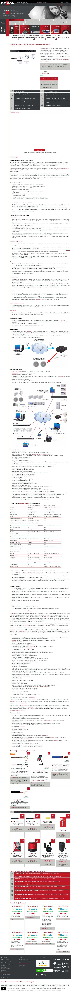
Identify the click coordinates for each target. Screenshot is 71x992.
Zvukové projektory (40, 35)
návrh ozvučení (49, 894)
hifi (28, 514)
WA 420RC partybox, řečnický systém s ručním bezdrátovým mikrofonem (63, 856)
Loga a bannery (5, 971)
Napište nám (22, 965)
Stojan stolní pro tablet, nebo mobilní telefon (40, 771)
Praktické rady (4, 962)
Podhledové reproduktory (18, 35)
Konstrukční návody (6, 961)
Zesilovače (12, 613)
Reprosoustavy (30, 35)
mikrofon (68, 250)
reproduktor (15, 738)
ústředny (63, 320)
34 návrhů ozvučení (63, 829)
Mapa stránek (4, 977)
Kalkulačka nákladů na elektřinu (42, 686)
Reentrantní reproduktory (53, 35)
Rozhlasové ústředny (51, 37)
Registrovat (67, 2)
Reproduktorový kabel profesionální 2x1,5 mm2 (17, 823)
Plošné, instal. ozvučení (19, 46)
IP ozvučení (15, 39)
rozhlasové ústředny (17, 371)
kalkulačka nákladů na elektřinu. (17, 710)
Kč (65, 4)
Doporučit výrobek (47, 87)
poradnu (49, 886)
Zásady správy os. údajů (24, 961)
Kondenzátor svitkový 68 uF (48, 822)
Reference (3, 967)
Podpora (39, 2)
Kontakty (45, 2)
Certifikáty (3, 970)
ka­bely (41, 191)
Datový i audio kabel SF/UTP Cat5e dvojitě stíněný (19, 765)
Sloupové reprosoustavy (18, 37)
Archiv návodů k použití (7, 964)
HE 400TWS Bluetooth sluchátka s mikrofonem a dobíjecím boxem (48, 856)
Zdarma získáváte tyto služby (50, 84)
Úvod (11, 46)
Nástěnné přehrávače (63, 37)
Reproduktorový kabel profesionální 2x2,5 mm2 (32, 823)
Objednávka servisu (6, 974)
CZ (68, 4)
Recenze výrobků (5, 968)
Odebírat (40, 150)
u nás (63, 898)
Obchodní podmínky (24, 959)
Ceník (20, 962)
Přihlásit (61, 2)
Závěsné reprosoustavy (31, 37)
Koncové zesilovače (40, 39)
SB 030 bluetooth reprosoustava (32, 855)
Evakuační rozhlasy (51, 39)
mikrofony (18, 169)
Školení (3, 965)
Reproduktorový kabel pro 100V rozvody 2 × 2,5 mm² (60, 764)
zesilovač (62, 376)
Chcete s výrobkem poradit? (50, 81)
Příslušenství (60, 39)
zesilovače (59, 168)
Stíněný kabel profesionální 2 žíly (20, 800)
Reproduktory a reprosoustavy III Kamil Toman (17, 855)
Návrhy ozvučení (5, 959)
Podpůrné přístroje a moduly (26, 39)
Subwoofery (41, 37)
